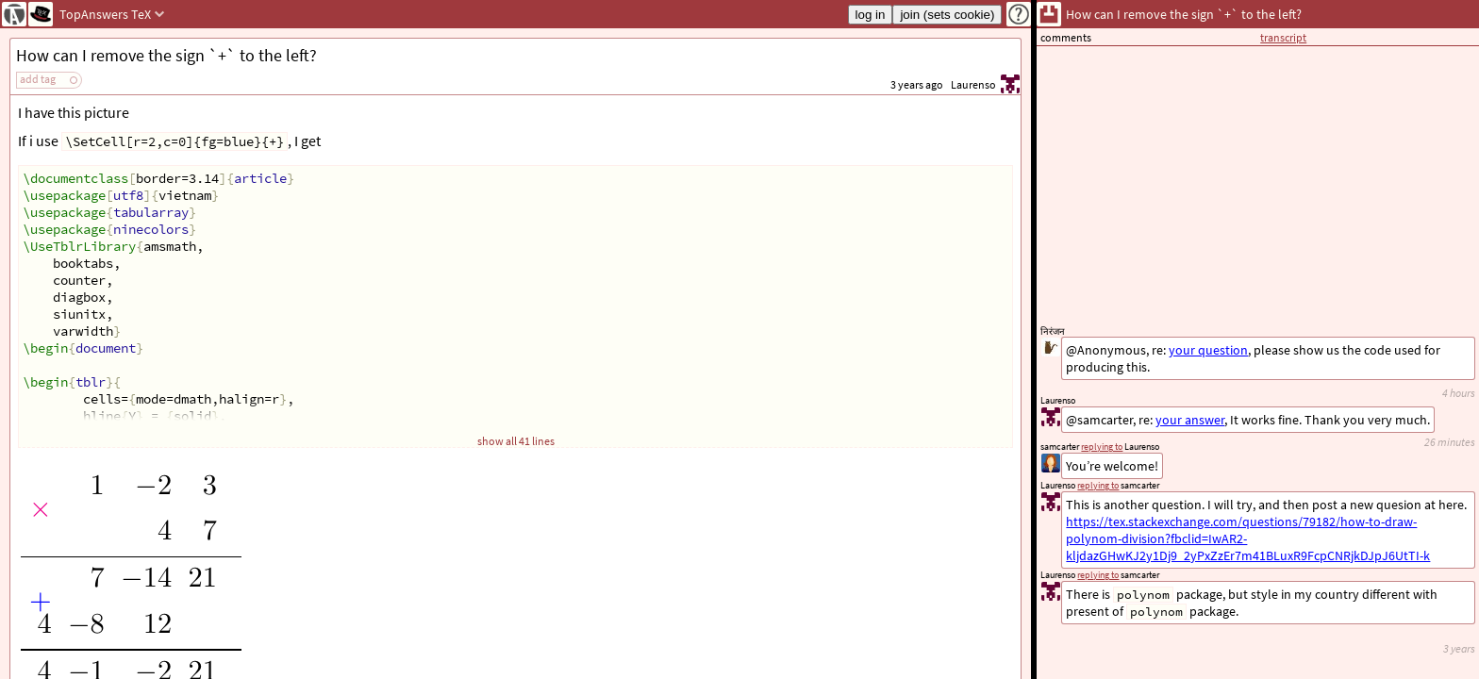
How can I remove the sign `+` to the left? (166, 55)
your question (1208, 349)
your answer (1189, 419)
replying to (1098, 575)
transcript (1283, 37)
